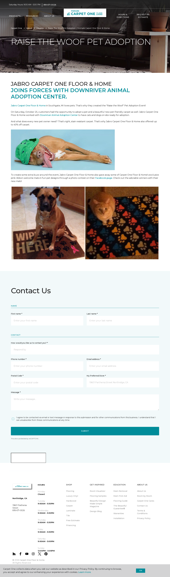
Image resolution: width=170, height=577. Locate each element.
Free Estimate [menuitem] (73, 520)
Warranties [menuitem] (118, 513)
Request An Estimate (143, 15)
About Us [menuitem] (141, 491)
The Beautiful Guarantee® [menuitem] (119, 507)
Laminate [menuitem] (70, 510)
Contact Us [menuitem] (142, 506)
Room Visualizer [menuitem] (97, 491)
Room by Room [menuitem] (144, 496)
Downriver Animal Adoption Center (59, 115)
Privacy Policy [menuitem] (143, 518)
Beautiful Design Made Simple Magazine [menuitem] (98, 504)
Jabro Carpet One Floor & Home (28, 105)
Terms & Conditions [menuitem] (142, 512)
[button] (155, 16)
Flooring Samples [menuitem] (98, 496)
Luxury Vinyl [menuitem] (72, 496)
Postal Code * (17, 376)
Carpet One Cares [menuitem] (145, 501)
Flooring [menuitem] (70, 491)
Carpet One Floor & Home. (32, 560)
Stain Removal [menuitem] (120, 491)
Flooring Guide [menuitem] (120, 501)
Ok (140, 570)
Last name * (92, 314)
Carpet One (16, 28)
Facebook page (103, 178)
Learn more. (84, 572)
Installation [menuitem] (118, 518)
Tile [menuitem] (68, 515)
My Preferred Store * (96, 376)
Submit (85, 431)
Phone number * (18, 359)
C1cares (40, 28)
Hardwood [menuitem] (71, 501)
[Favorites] (158, 16)
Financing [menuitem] (71, 525)
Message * (15, 392)
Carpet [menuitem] (69, 506)
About (29, 28)
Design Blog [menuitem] (96, 511)
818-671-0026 (50, 5)
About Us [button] (49, 16)
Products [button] (14, 16)
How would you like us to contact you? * (29, 343)
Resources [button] (32, 16)
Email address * (94, 359)
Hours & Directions (123, 15)
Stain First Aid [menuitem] (120, 496)
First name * (16, 314)
